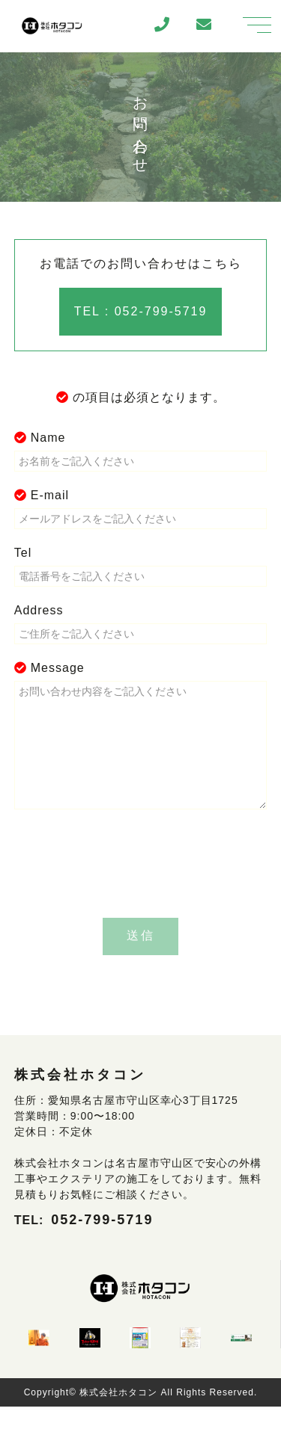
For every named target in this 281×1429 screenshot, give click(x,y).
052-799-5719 (102, 1242)
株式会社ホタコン (118, 1415)
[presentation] (141, 888)
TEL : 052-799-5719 (141, 311)
